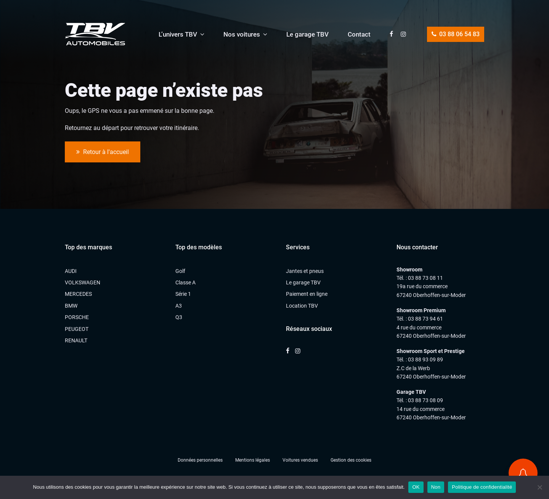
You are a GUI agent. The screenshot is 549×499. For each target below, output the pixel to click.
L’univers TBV (178, 34)
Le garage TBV (307, 34)
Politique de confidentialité (482, 487)
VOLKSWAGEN (82, 282)
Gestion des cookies (351, 460)
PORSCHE (77, 317)
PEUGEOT (76, 329)
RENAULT (76, 340)
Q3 (178, 317)
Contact (359, 34)
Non (436, 487)
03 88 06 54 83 (456, 34)
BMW (71, 306)
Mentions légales (252, 460)
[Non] (539, 487)
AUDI (71, 271)
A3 (178, 306)
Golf (180, 271)
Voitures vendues (300, 460)
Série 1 (183, 294)
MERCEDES (78, 294)
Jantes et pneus (305, 271)
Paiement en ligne (306, 294)
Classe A (185, 282)
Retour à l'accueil (102, 152)
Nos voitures (241, 34)
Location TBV (302, 306)
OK (415, 487)
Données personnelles (200, 460)
